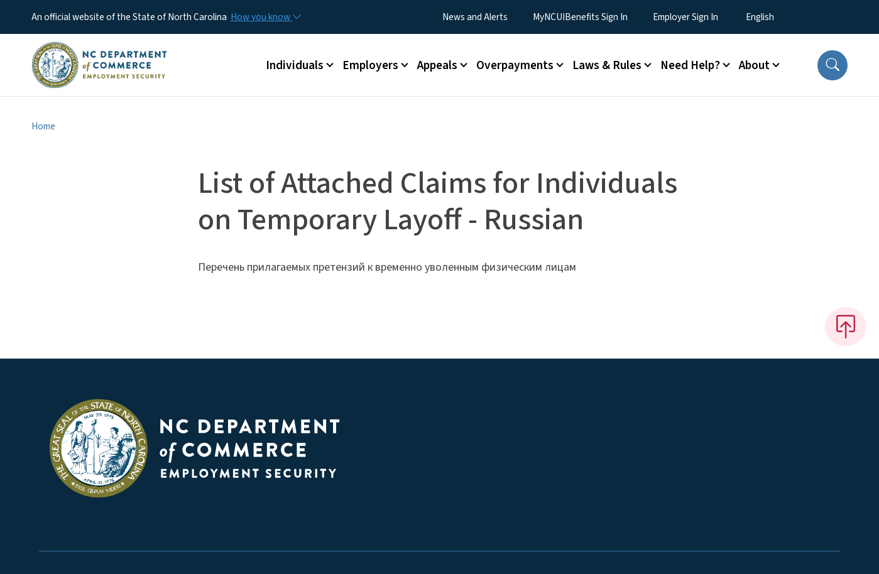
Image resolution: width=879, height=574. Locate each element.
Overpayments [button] (515, 65)
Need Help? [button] (690, 65)
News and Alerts (475, 17)
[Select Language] (779, 17)
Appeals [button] (437, 65)
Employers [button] (370, 65)
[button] (832, 65)
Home (43, 126)
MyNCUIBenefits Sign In (580, 17)
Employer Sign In (685, 17)
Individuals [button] (295, 65)
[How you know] (265, 17)
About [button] (754, 65)
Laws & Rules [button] (607, 65)
